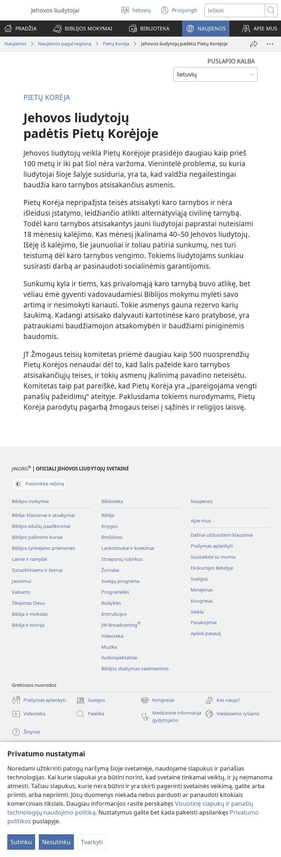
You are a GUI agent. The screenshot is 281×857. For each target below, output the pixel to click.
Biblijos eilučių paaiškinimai (41, 526)
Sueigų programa (120, 581)
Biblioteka (112, 501)
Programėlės (115, 592)
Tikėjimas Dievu (28, 603)
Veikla (197, 611)
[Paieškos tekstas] (235, 10)
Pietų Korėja (116, 43)
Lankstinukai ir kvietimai (127, 548)
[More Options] (270, 44)
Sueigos (199, 578)
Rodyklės (111, 603)
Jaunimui (21, 581)
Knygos (109, 526)
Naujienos (15, 43)
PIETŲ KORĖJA (46, 97)
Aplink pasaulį (206, 633)
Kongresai (202, 600)
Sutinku (21, 842)
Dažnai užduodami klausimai (222, 535)
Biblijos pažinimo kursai (37, 537)
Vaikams (21, 592)
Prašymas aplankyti (212, 546)
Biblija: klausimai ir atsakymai (43, 515)
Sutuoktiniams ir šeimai (37, 570)
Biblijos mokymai (30, 501)
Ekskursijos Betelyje (212, 567)
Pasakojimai (204, 622)
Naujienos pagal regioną (64, 43)
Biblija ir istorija (28, 625)
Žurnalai (110, 570)
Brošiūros (111, 537)
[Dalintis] (254, 44)
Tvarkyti (92, 842)
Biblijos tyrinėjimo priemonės (43, 548)
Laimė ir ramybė (29, 559)
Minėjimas (202, 589)
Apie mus (201, 520)
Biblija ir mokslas (30, 614)
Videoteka (112, 636)
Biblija (107, 515)
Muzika (109, 647)
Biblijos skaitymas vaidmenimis (135, 668)
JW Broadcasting (120, 625)
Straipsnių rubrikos (122, 559)
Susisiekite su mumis (213, 557)
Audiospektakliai (119, 657)
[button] (82, 29)
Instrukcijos (114, 614)
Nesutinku (56, 842)
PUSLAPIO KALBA (231, 61)
